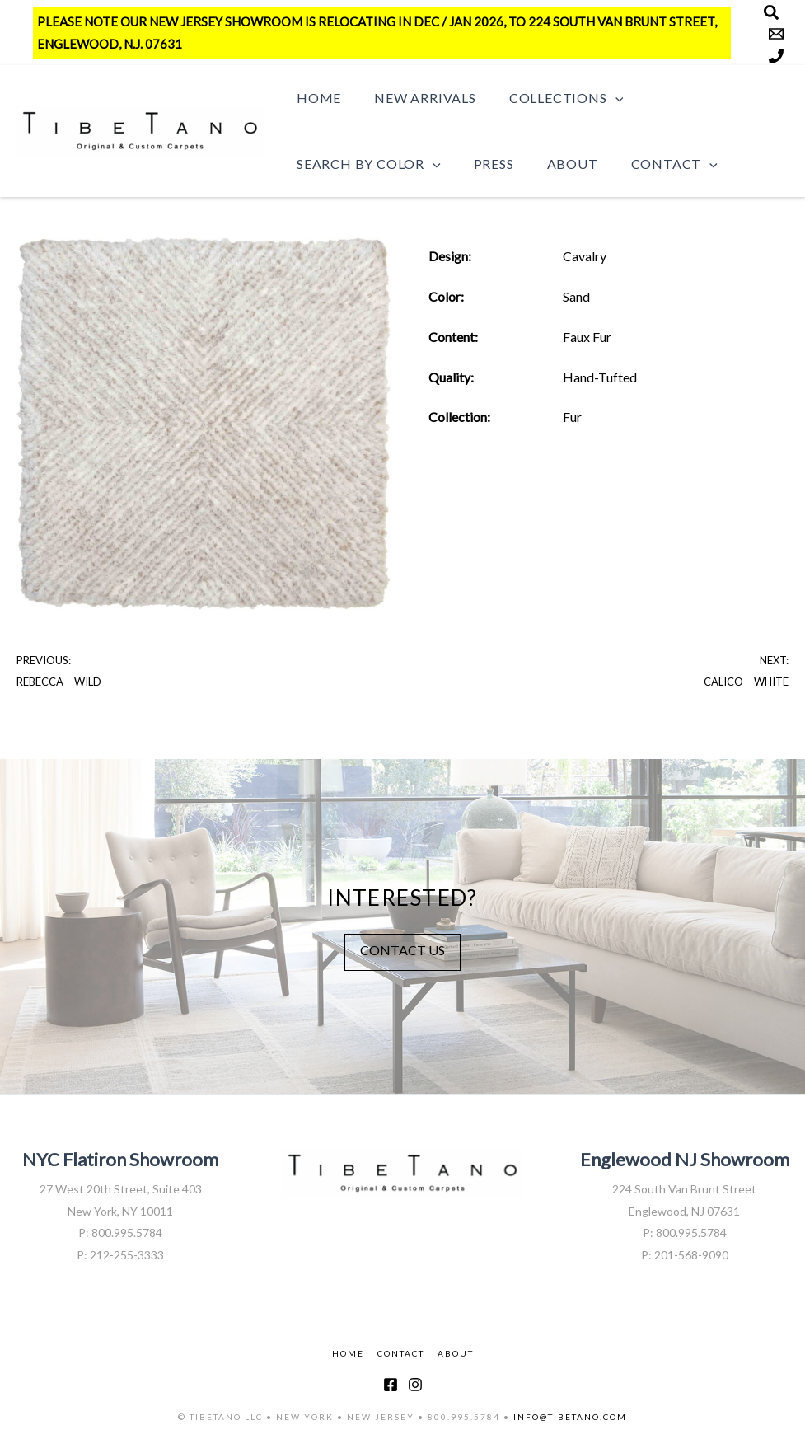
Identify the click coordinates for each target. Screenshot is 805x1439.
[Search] (771, 12)
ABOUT (456, 1353)
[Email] (776, 33)
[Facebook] (390, 1384)
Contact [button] (651, 164)
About (556, 163)
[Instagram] (415, 1384)
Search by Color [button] (365, 164)
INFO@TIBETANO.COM (570, 1417)
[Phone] (776, 56)
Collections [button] (549, 98)
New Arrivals (415, 97)
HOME (348, 1353)
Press (484, 163)
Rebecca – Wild (58, 681)
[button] (599, 98)
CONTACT (400, 1353)
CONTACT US (402, 950)
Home (315, 97)
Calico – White (746, 681)
